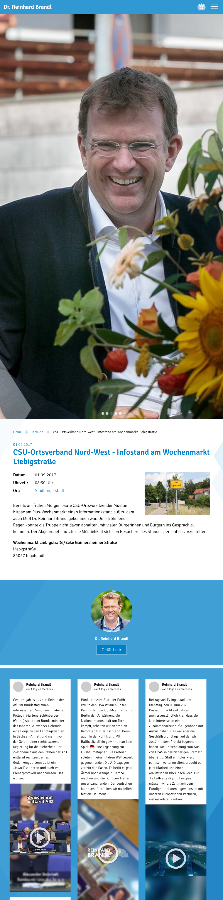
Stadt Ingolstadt (49, 490)
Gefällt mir (111, 649)
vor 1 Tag (32, 689)
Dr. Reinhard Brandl (111, 638)
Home (17, 432)
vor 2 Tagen (169, 689)
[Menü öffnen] (214, 7)
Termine (37, 432)
